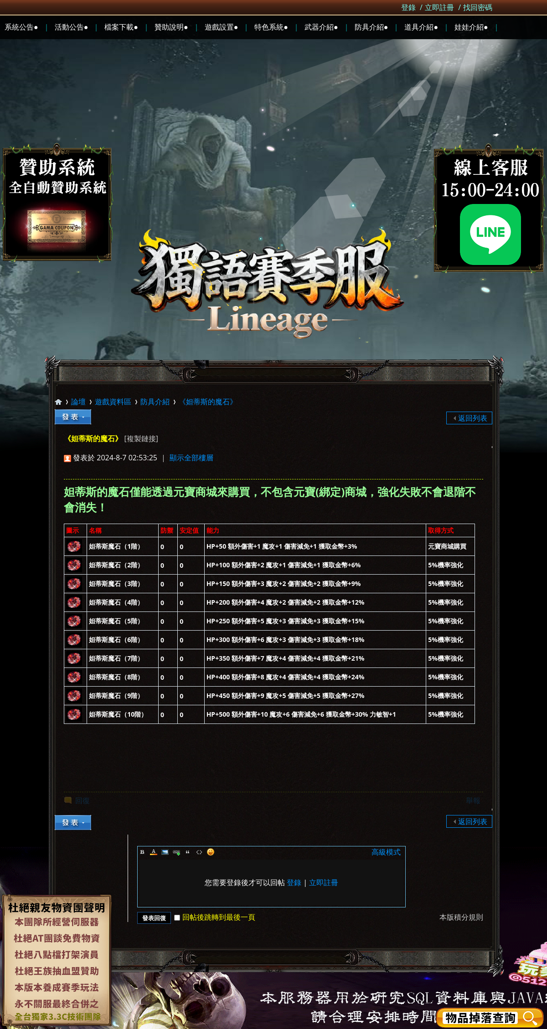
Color (153, 851)
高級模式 (386, 852)
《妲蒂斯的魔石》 (208, 402)
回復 (82, 800)
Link (176, 851)
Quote (187, 851)
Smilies (210, 851)
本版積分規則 (461, 917)
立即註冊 (439, 7)
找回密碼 (477, 7)
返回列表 (472, 418)
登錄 (408, 7)
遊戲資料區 (113, 402)
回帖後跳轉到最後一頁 (214, 917)
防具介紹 (155, 402)
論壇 (78, 402)
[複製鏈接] (141, 438)
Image (165, 851)
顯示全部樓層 (191, 458)
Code (199, 851)
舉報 (473, 800)
